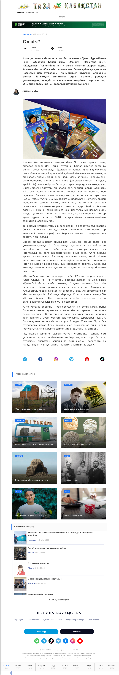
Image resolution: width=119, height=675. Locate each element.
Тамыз (100, 667)
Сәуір (53, 667)
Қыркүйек (112, 667)
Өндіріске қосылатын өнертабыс (44, 578)
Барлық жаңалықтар (59, 599)
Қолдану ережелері (75, 619)
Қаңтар (17, 667)
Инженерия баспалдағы (40, 594)
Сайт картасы (94, 619)
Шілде (88, 667)
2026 (5, 667)
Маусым (76, 667)
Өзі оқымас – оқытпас (39, 563)
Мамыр (64, 667)
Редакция (18, 619)
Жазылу (41, 631)
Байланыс (76, 631)
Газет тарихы (33, 619)
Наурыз (41, 667)
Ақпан (29, 667)
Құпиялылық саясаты (52, 619)
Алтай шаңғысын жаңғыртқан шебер (47, 548)
